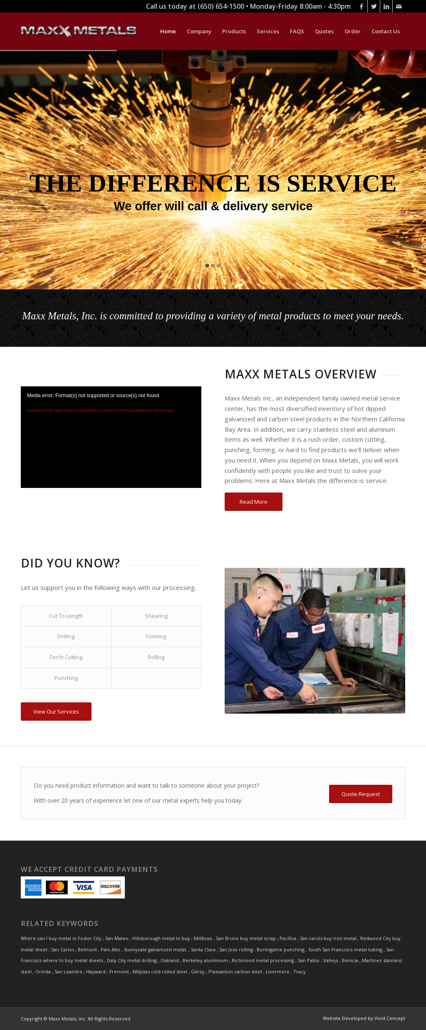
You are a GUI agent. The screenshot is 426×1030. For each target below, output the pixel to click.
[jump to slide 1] (207, 266)
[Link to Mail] (399, 6)
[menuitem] (168, 31)
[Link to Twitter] (374, 6)
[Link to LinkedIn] (386, 6)
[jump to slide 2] (213, 266)
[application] (111, 437)
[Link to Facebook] (361, 6)
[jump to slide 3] (219, 266)
